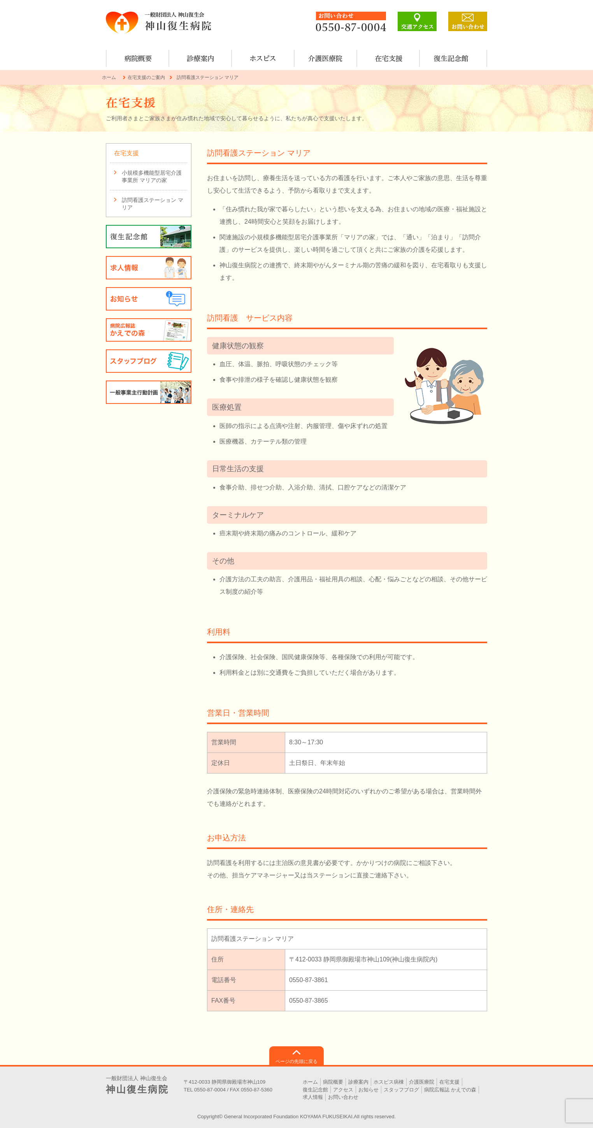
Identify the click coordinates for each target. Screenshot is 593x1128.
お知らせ (148, 299)
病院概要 (138, 58)
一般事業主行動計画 (148, 392)
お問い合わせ (343, 1097)
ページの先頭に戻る (296, 1061)
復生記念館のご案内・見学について (451, 58)
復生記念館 (315, 1090)
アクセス (343, 1090)
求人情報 (148, 267)
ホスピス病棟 (263, 58)
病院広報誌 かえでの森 (148, 330)
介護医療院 (326, 58)
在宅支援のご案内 (388, 58)
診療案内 (200, 58)
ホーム (109, 77)
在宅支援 (126, 153)
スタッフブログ (148, 361)
